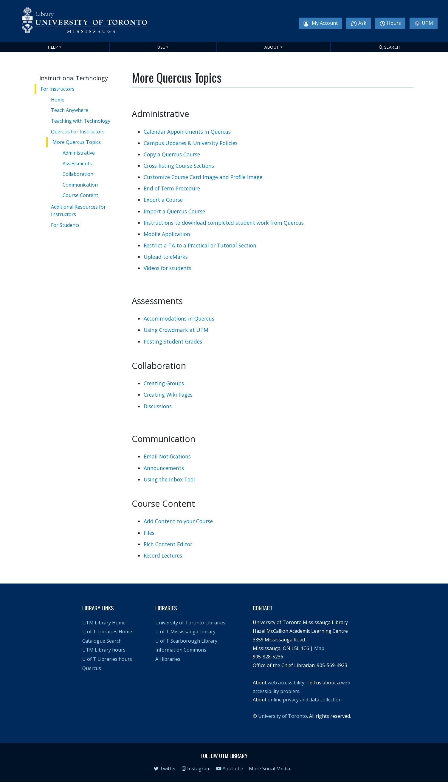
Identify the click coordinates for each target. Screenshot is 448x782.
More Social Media (269, 768)
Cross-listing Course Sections (179, 165)
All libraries (167, 659)
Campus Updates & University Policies (191, 143)
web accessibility (286, 682)
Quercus (91, 668)
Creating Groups (164, 383)
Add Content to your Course (178, 521)
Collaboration (78, 174)
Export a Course (163, 199)
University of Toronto (282, 716)
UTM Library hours (103, 649)
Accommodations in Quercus (179, 318)
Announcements (164, 468)
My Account (320, 23)
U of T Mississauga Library (185, 631)
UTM (423, 23)
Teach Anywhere (70, 110)
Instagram (196, 768)
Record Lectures (163, 555)
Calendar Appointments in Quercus (187, 131)
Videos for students (167, 268)
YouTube (229, 768)
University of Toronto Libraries (190, 622)
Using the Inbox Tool (169, 479)
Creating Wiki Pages (168, 394)
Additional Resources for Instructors (78, 210)
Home (58, 99)
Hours (390, 23)
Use (161, 47)
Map (319, 648)
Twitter (165, 768)
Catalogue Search (102, 641)
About (271, 47)
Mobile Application (167, 234)
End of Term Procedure (172, 188)
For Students (65, 224)
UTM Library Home (103, 622)
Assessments (77, 163)
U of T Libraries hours (107, 659)
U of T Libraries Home (107, 631)
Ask (358, 23)
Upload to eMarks (166, 256)
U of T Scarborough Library (186, 641)
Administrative (79, 153)
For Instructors (58, 89)
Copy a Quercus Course (172, 154)
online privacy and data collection (305, 699)
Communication (80, 184)
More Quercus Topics (77, 142)
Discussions (158, 406)
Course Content (81, 195)
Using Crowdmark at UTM (176, 329)
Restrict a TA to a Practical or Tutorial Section (200, 245)
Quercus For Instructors (78, 131)
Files (149, 532)
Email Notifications (167, 456)
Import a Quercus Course (174, 211)
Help (53, 47)
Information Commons (180, 649)
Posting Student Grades (173, 341)
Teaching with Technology (81, 121)
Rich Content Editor (168, 544)
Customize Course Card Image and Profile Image (203, 177)
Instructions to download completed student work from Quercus (224, 222)
